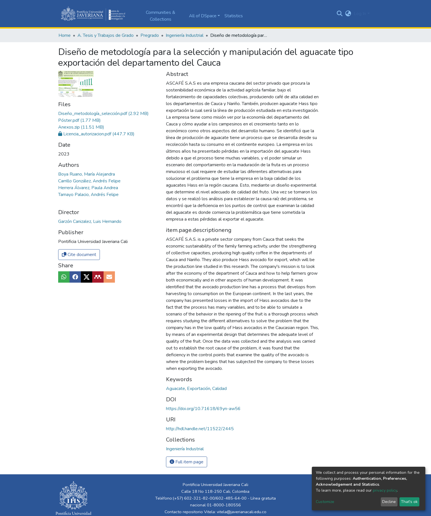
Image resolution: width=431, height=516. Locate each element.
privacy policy (385, 490)
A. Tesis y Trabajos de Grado (105, 35)
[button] (348, 13)
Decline (389, 501)
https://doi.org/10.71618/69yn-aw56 (203, 409)
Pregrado (149, 35)
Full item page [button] (186, 462)
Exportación (199, 388)
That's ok (409, 501)
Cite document (79, 254)
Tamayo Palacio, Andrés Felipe (88, 194)
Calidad (219, 388)
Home (64, 35)
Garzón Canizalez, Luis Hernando (89, 221)
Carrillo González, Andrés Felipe (89, 181)
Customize (325, 501)
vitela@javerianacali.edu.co (241, 512)
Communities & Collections (160, 15)
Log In (360, 13)
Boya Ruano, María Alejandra (86, 174)
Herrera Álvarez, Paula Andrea (88, 188)
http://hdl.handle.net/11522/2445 (200, 429)
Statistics (233, 16)
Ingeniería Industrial (184, 35)
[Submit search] (339, 13)
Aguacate (176, 388)
